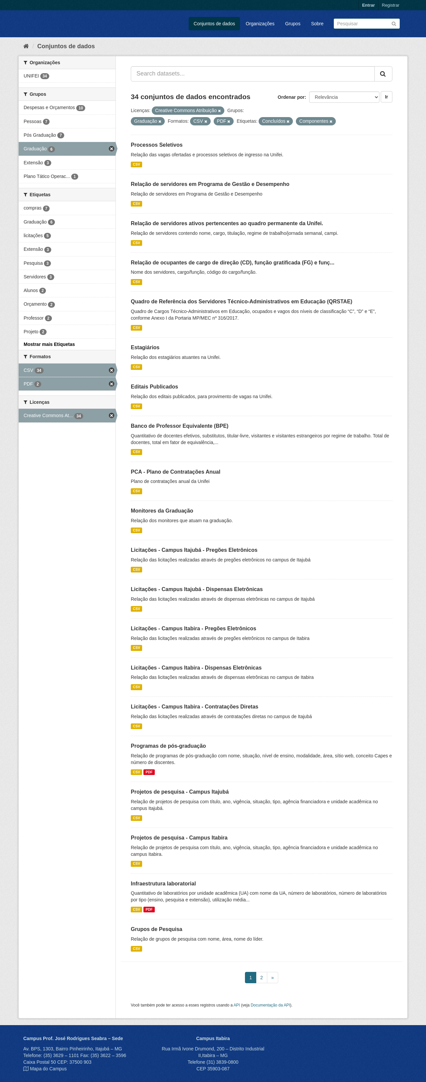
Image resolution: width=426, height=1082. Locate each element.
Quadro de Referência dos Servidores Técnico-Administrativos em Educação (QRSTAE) (241, 301)
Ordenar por (291, 97)
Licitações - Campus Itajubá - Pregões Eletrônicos (194, 550)
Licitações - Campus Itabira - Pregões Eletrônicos (193, 628)
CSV (136, 164)
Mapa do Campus (48, 1068)
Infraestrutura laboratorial (163, 883)
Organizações (260, 23)
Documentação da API (270, 1005)
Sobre (317, 23)
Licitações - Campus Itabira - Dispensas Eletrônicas (196, 668)
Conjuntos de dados (214, 23)
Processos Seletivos (157, 145)
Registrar (390, 5)
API (237, 1005)
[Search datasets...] (253, 73)
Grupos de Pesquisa (156, 929)
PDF (148, 772)
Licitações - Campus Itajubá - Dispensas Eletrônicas (197, 589)
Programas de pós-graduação (168, 746)
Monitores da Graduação (162, 511)
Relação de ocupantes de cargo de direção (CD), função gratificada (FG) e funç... (232, 262)
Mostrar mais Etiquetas (49, 344)
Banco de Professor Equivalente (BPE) (179, 426)
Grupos (293, 23)
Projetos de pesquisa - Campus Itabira (179, 838)
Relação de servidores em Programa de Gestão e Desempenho (210, 184)
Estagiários (145, 347)
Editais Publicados (154, 386)
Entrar (368, 5)
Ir (386, 96)
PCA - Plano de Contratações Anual (175, 472)
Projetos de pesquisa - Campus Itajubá (180, 792)
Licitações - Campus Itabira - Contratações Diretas (194, 706)
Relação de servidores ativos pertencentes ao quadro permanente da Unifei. (227, 223)
